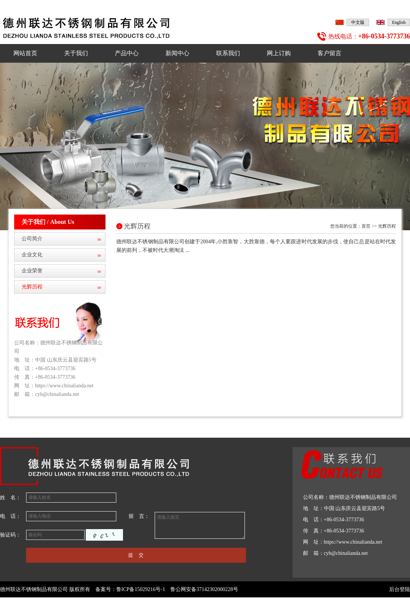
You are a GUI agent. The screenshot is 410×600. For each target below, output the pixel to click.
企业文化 (32, 254)
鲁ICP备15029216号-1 (140, 589)
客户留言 (329, 53)
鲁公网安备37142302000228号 (204, 589)
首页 (366, 226)
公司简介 (32, 238)
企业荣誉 (32, 271)
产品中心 (127, 53)
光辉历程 (32, 287)
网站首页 (25, 53)
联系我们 (228, 53)
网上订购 (279, 53)
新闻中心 (177, 53)
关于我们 (76, 53)
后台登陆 (399, 589)
